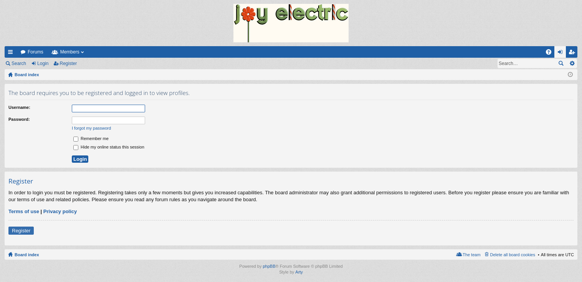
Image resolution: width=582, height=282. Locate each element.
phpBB (269, 266)
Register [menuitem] (573, 53)
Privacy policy (60, 211)
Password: (19, 119)
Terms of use (23, 211)
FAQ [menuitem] (551, 53)
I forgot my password (91, 128)
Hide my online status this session (108, 147)
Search (19, 63)
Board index (27, 254)
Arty (299, 272)
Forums (35, 52)
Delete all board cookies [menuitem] (512, 254)
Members (69, 52)
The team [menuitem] (471, 254)
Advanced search (572, 63)
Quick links (12, 53)
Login (42, 63)
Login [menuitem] (562, 53)
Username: (19, 107)
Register (68, 63)
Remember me (91, 138)
